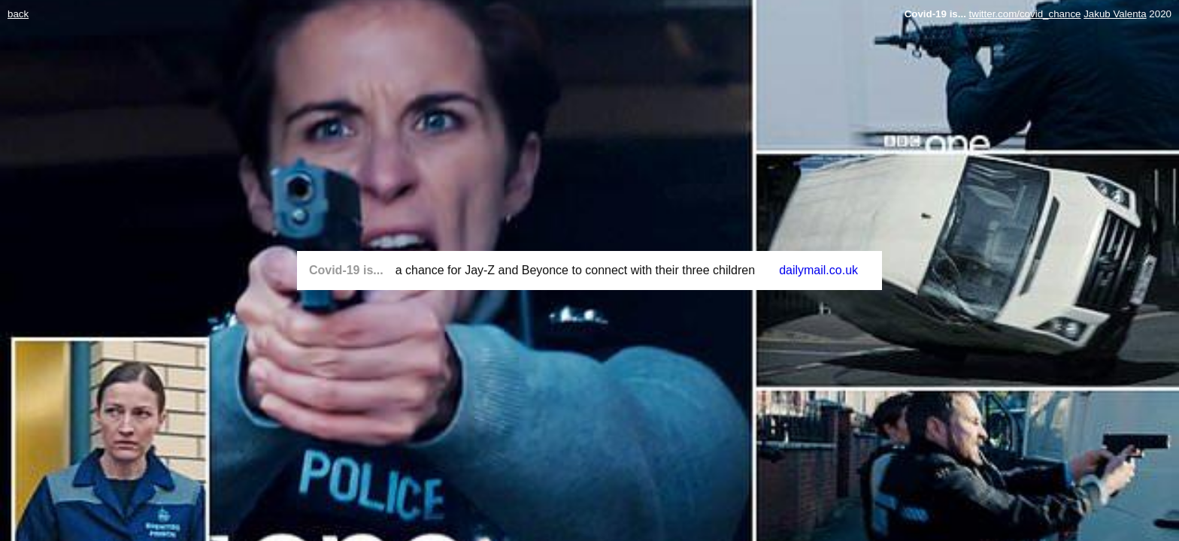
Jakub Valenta (1115, 14)
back (18, 14)
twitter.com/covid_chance (1025, 14)
